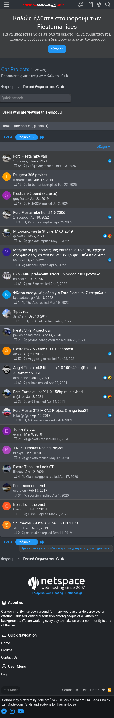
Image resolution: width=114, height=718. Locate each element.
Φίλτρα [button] (102, 147)
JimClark (19, 316)
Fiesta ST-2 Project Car (32, 330)
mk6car (18, 279)
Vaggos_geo (37, 358)
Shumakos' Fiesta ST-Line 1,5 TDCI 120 (45, 523)
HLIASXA (34, 203)
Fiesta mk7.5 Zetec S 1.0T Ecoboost (43, 349)
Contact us (9, 657)
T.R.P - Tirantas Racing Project (38, 448)
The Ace (32, 302)
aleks (17, 354)
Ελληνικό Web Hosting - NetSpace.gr (57, 585)
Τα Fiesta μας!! (25, 429)
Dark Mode (11, 690)
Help (84, 690)
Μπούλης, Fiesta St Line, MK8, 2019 (43, 231)
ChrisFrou (20, 509)
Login (5, 674)
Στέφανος (20, 161)
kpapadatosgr (23, 298)
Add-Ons (99, 700)
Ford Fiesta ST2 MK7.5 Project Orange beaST (50, 410)
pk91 (31, 401)
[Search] (108, 4)
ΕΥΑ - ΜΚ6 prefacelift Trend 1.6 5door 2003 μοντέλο (56, 274)
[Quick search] (35, 98)
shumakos (20, 528)
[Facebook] (4, 711)
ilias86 (18, 472)
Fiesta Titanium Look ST (33, 467)
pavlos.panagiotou (26, 335)
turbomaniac (22, 180)
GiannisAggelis (37, 476)
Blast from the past (29, 504)
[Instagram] (12, 711)
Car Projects (15, 69)
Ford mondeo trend (29, 486)
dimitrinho (20, 378)
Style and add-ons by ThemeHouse (50, 704)
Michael (19, 260)
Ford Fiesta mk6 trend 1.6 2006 (39, 212)
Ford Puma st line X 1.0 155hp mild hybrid (48, 392)
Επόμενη (26, 137)
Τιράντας (20, 311)
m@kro (18, 397)
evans (17, 434)
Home (5, 643)
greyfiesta (20, 199)
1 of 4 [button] (8, 137)
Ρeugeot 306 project (30, 175)
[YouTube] (20, 711)
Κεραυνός (35, 222)
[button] (6, 5)
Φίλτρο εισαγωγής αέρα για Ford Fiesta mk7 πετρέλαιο (60, 293)
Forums (6, 650)
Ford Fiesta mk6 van (30, 156)
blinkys (18, 453)
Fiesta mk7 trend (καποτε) (35, 193)
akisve (32, 383)
